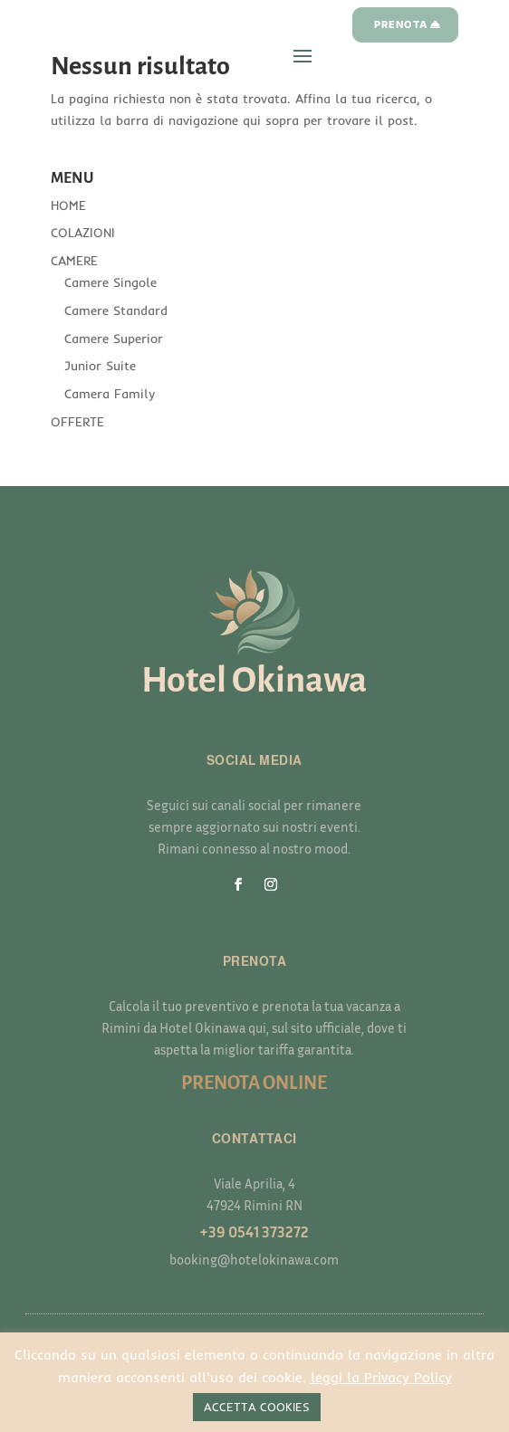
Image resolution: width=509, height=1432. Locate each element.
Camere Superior (113, 338)
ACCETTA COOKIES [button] (257, 1406)
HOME (68, 205)
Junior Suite (100, 366)
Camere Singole (110, 282)
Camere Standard (116, 310)
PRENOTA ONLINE (254, 1083)
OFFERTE (77, 422)
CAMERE (74, 261)
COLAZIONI (83, 232)
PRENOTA (400, 24)
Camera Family (109, 394)
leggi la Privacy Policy (381, 1377)
